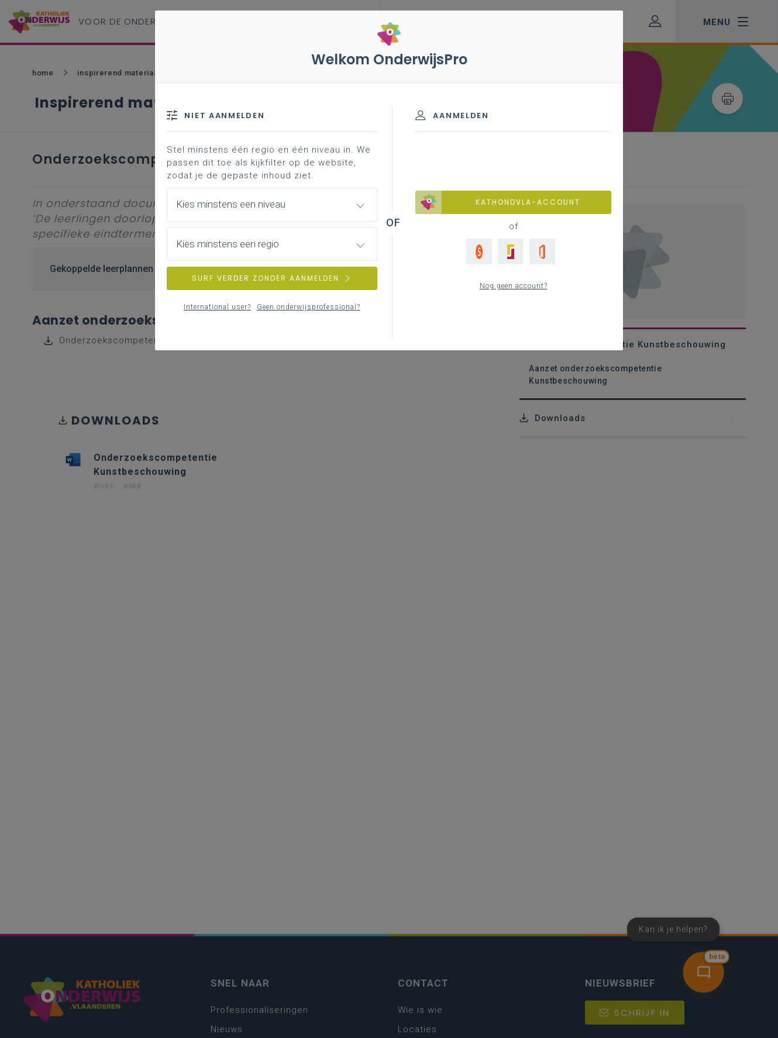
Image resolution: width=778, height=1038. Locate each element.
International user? (217, 307)
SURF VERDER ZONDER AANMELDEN (272, 278)
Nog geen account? (514, 286)
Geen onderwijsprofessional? (308, 307)
